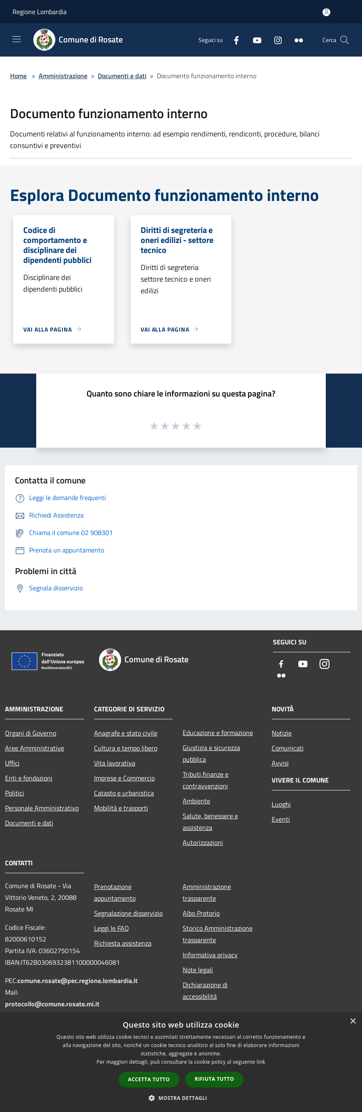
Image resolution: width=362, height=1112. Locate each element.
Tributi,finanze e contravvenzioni (205, 780)
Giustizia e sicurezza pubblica (211, 753)
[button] (181, 1098)
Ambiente (196, 801)
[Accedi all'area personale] (326, 12)
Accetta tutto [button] (149, 1079)
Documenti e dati (122, 76)
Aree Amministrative (34, 748)
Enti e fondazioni (28, 778)
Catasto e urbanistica (124, 793)
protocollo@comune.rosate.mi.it (52, 1004)
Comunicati (288, 748)
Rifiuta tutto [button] (214, 1078)
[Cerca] (345, 40)
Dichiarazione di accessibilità (205, 990)
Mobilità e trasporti (121, 808)
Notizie (282, 733)
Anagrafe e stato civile (125, 733)
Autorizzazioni (203, 842)
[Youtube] (253, 39)
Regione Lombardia (39, 12)
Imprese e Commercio (124, 778)
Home (18, 76)
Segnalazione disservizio (128, 913)
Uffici (12, 763)
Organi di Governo (30, 733)
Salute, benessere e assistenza (210, 821)
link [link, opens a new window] (261, 1061)
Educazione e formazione (218, 733)
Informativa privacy (210, 955)
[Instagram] (274, 39)
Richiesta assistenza (122, 943)
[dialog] (181, 1062)
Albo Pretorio (201, 913)
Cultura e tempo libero (125, 748)
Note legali (198, 970)
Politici (14, 793)
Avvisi (280, 763)
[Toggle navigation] (17, 39)
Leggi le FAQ (111, 928)
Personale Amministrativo (42, 808)
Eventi (281, 819)
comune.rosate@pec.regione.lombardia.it (77, 981)
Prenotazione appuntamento (115, 892)
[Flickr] (295, 39)
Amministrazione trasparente (207, 892)
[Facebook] (233, 39)
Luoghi (281, 804)
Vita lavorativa (114, 763)
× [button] (353, 1021)
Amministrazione (63, 76)
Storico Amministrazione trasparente (218, 934)
